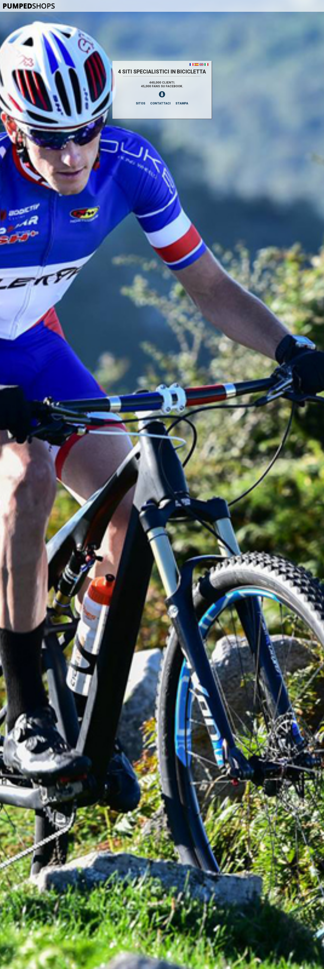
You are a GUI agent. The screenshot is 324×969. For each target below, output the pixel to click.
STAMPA (181, 103)
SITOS (140, 103)
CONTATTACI (160, 103)
